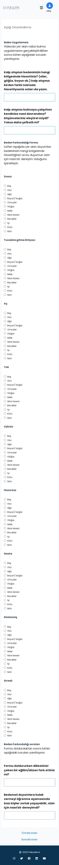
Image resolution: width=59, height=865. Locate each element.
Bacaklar (12, 218)
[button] (41, 8)
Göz (9, 190)
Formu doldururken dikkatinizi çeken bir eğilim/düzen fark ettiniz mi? (29, 770)
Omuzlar (12, 202)
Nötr (9, 231)
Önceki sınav (29, 833)
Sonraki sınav (29, 839)
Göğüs (10, 206)
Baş (9, 185)
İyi (8, 223)
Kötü (9, 227)
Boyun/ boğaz (14, 198)
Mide (9, 210)
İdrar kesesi (13, 214)
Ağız (9, 194)
